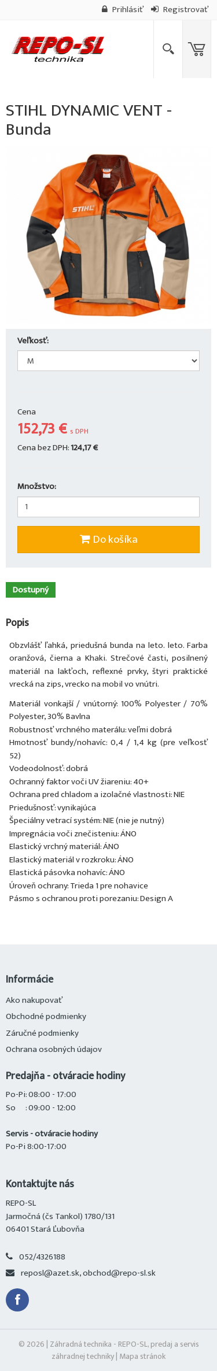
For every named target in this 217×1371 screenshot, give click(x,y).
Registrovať (179, 9)
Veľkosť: (33, 341)
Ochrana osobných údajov (54, 1049)
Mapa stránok (142, 1356)
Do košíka (109, 540)
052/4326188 (42, 1257)
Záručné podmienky (42, 1033)
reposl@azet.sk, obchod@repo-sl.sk (88, 1273)
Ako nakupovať (34, 1000)
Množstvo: (36, 487)
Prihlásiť (123, 9)
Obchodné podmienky (46, 1016)
